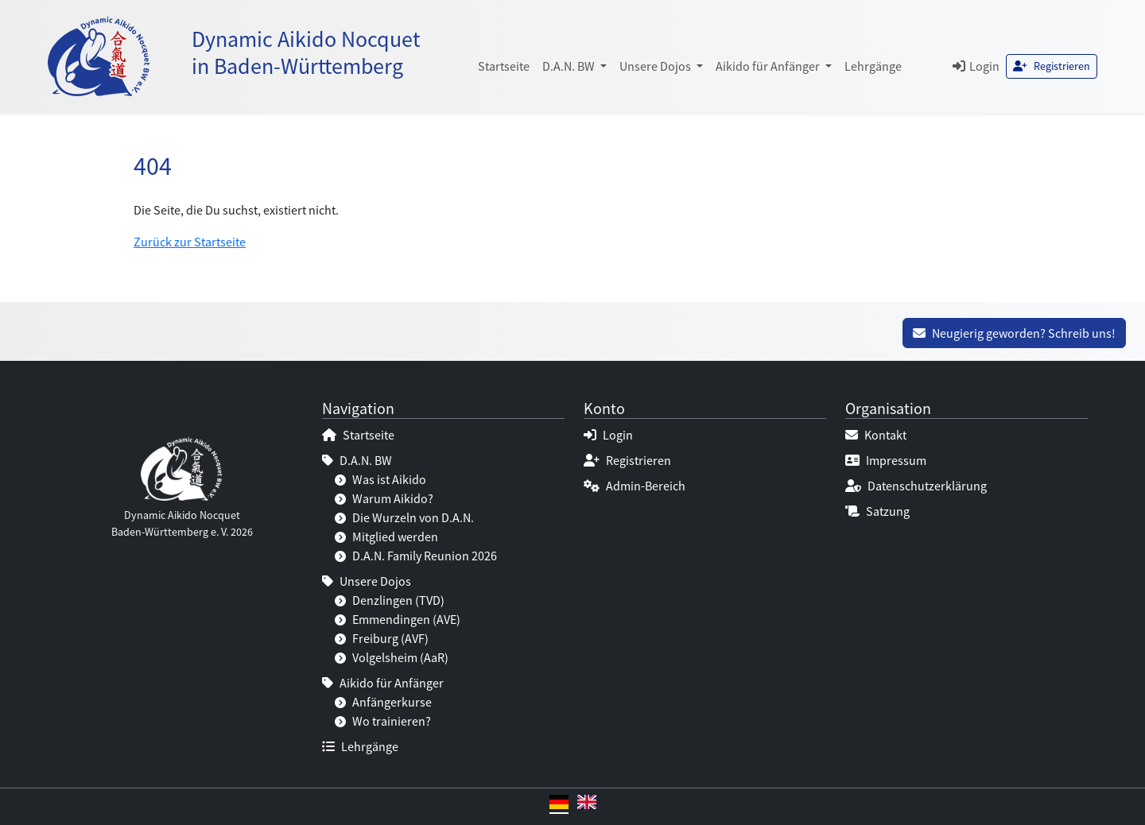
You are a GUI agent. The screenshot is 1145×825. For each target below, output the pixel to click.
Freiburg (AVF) (382, 638)
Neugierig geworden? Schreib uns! (1014, 333)
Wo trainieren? (383, 721)
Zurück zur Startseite (190, 242)
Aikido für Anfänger (383, 683)
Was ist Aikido (380, 479)
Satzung (877, 511)
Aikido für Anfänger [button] (769, 66)
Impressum (885, 460)
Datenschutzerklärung (916, 486)
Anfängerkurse (383, 702)
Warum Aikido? (384, 498)
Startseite (504, 66)
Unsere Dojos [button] (656, 66)
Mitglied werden (386, 536)
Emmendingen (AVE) (397, 619)
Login (976, 66)
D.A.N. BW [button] (569, 66)
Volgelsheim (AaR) (391, 657)
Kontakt (875, 435)
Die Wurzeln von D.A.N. (404, 517)
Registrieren (1051, 66)
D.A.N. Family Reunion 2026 (416, 556)
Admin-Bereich (634, 486)
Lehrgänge (873, 66)
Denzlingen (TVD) (389, 600)
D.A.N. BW (357, 460)
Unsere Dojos (366, 581)
